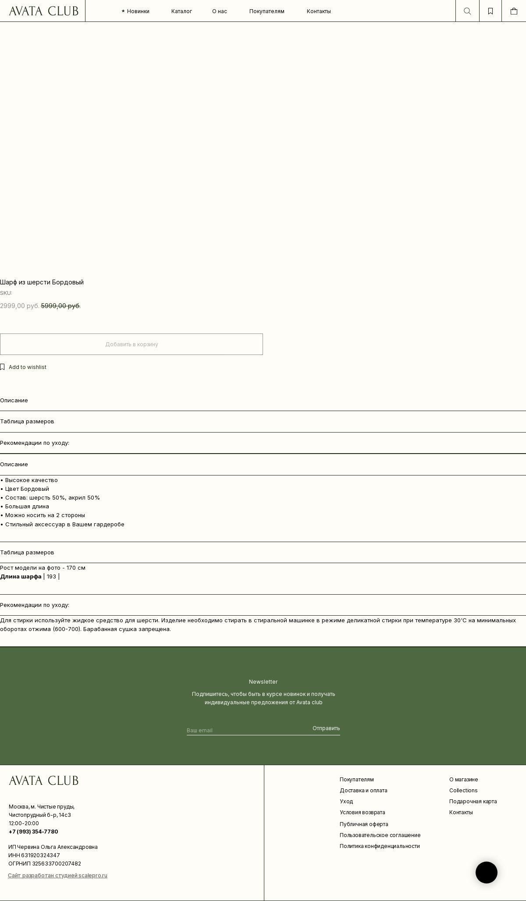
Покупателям (266, 11)
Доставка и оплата (363, 790)
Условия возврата (362, 812)
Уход (346, 801)
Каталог (181, 11)
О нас (219, 11)
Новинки (138, 11)
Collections (463, 790)
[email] (238, 730)
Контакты (319, 11)
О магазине (463, 779)
